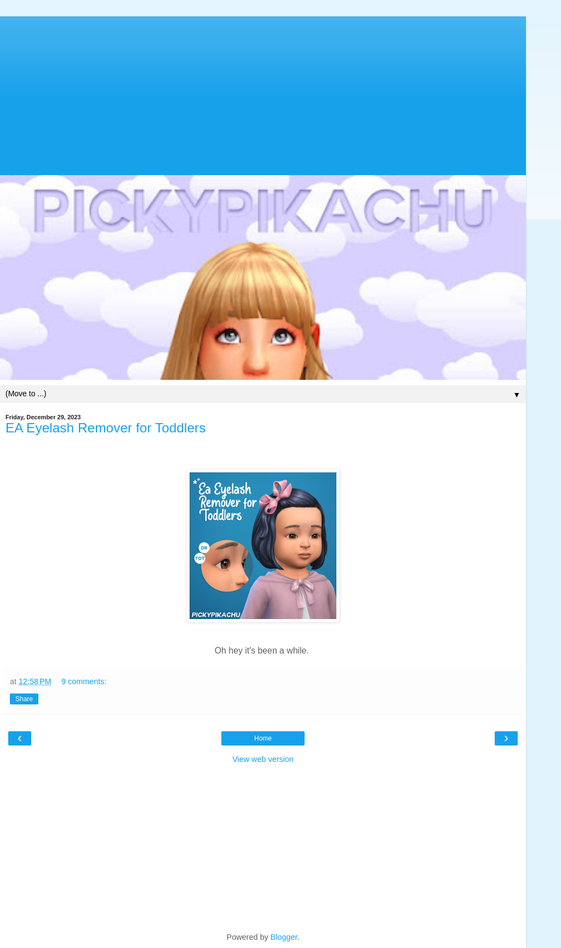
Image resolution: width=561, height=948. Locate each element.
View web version (263, 759)
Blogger (284, 937)
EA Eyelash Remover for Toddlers (105, 427)
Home (263, 738)
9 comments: (83, 681)
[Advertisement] (263, 93)
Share (24, 699)
